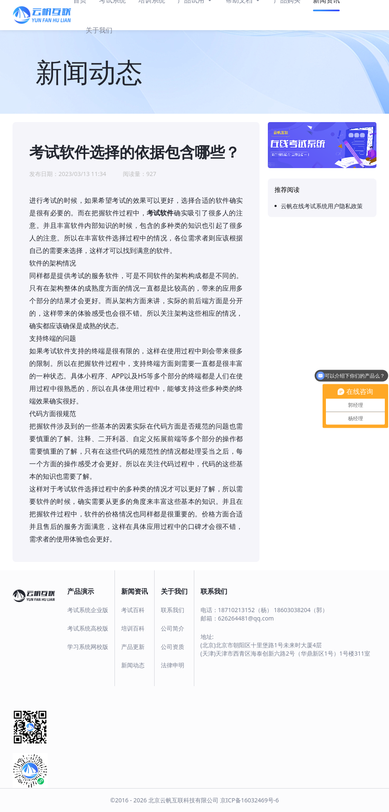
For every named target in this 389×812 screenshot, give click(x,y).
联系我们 (172, 610)
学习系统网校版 (87, 647)
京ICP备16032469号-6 (249, 800)
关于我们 (99, 30)
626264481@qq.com (246, 618)
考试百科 (133, 610)
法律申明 (172, 665)
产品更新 (133, 647)
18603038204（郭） (301, 610)
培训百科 (133, 628)
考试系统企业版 (87, 610)
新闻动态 (133, 665)
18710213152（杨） (245, 610)
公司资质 (172, 647)
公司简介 (172, 628)
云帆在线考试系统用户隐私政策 (322, 206)
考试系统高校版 (87, 628)
